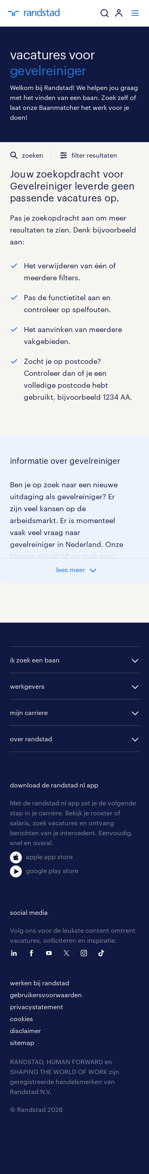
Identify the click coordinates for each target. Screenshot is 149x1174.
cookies (21, 1018)
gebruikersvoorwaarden (46, 994)
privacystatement (36, 1006)
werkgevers (27, 686)
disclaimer (25, 1030)
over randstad (31, 738)
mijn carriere (29, 712)
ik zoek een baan (35, 660)
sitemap (22, 1042)
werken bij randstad (39, 982)
